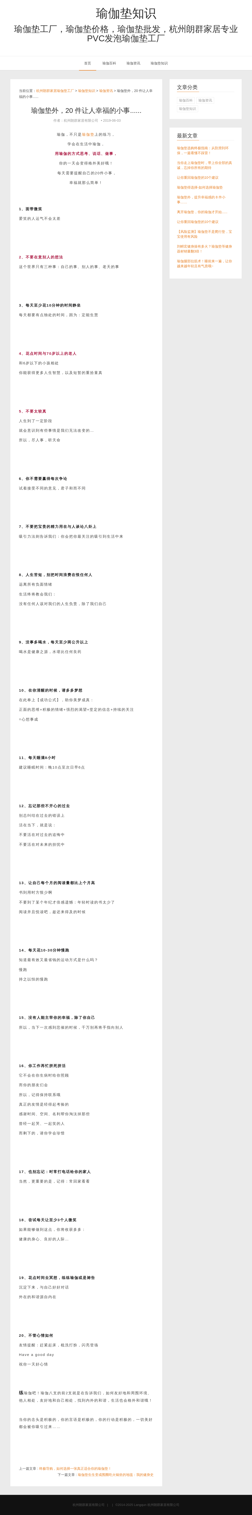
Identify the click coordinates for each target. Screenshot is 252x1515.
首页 (87, 63)
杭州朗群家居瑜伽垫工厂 (55, 91)
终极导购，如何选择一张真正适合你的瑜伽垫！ (75, 1468)
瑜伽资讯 (133, 63)
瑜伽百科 (109, 63)
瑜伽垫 (88, 134)
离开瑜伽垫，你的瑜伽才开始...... (202, 212)
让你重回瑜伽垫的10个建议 (198, 177)
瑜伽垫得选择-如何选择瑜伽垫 (200, 187)
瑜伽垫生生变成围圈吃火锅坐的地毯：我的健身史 (116, 1475)
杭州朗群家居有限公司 (89, 1505)
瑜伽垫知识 (126, 13)
